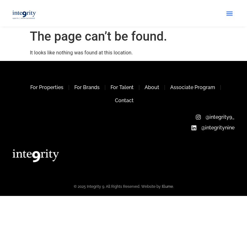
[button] (229, 13)
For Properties (46, 87)
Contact (124, 100)
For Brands (87, 87)
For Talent (122, 87)
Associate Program (192, 87)
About (152, 87)
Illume (167, 186)
